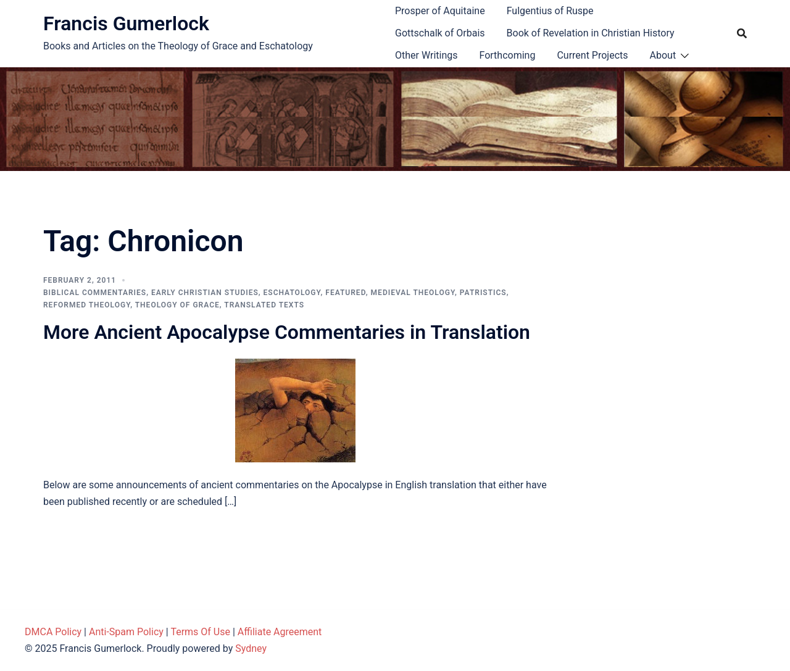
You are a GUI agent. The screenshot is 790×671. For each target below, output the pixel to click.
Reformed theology (86, 305)
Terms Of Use (200, 632)
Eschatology (292, 292)
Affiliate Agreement (280, 632)
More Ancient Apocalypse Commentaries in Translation (286, 332)
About (663, 55)
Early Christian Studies (205, 292)
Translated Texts (264, 305)
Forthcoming (507, 55)
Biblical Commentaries (94, 292)
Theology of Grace (177, 305)
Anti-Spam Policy (126, 632)
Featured (345, 292)
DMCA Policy (53, 632)
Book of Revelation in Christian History (591, 33)
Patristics (483, 292)
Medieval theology (413, 292)
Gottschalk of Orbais (440, 33)
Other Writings (426, 55)
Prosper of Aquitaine (440, 11)
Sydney (251, 648)
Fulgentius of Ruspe (550, 11)
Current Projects (592, 55)
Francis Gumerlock (126, 23)
